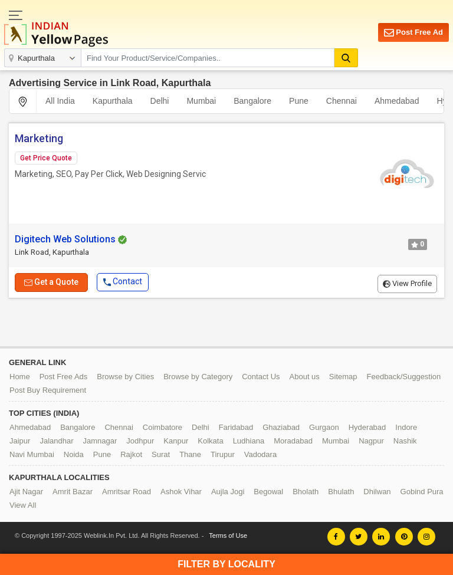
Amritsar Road (126, 491)
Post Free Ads (64, 376)
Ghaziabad (281, 427)
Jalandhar (56, 440)
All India (60, 101)
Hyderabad (367, 427)
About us (305, 376)
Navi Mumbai (31, 454)
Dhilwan (376, 491)
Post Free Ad (413, 33)
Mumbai (201, 101)
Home (19, 376)
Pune (298, 101)
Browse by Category (197, 376)
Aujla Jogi (227, 491)
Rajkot (131, 454)
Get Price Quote (46, 158)
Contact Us (261, 376)
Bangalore (252, 101)
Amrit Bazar (72, 491)
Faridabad (236, 427)
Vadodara (260, 454)
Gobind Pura (422, 491)
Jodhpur (140, 440)
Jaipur (19, 440)
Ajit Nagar (26, 491)
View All (22, 505)
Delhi (159, 101)
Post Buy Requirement (47, 390)
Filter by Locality (226, 564)
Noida (74, 454)
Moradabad (293, 440)
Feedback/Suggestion (404, 376)
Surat (161, 454)
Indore (406, 427)
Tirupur (223, 454)
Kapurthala (113, 101)
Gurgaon (324, 427)
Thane (190, 454)
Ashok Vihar (181, 491)
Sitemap (343, 376)
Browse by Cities (125, 376)
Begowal (268, 491)
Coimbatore (162, 427)
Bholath (306, 491)
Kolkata (210, 440)
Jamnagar (100, 440)
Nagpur (371, 440)
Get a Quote (51, 281)
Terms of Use (228, 535)
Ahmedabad (397, 101)
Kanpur (175, 440)
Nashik (405, 440)
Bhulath (341, 491)
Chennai (341, 101)
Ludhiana (249, 440)
